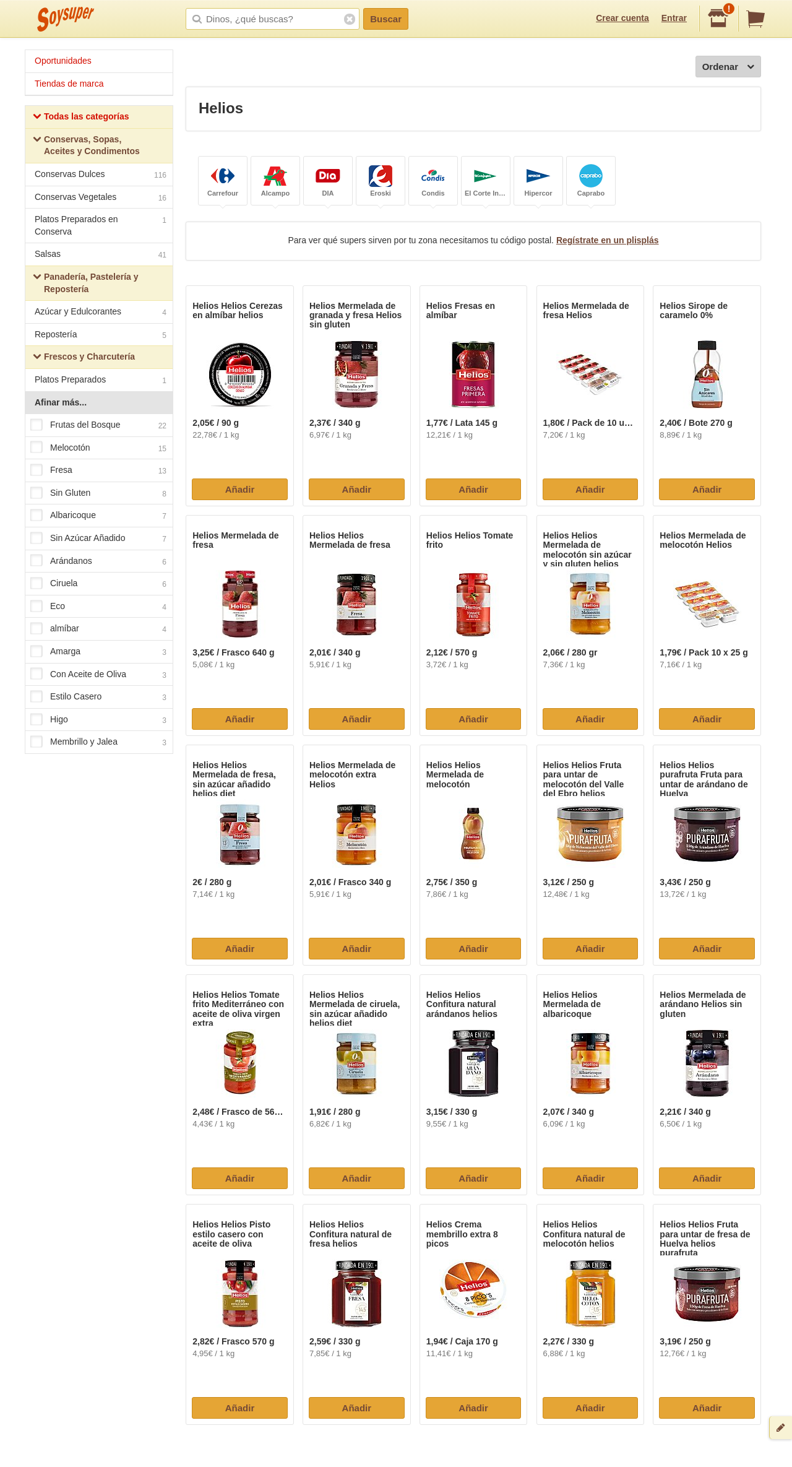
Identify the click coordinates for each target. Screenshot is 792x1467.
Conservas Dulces (100, 175)
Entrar (674, 18)
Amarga (98, 652)
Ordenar (728, 67)
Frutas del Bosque (98, 425)
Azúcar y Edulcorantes (100, 312)
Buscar (386, 19)
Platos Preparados (100, 380)
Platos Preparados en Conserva (100, 225)
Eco (98, 606)
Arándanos (98, 561)
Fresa (98, 471)
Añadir (240, 489)
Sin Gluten (98, 493)
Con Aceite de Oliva (98, 675)
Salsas (100, 255)
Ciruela (98, 584)
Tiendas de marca (69, 84)
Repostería (100, 335)
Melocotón (98, 448)
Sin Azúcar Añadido (98, 538)
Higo (98, 720)
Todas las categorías (81, 117)
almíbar (98, 629)
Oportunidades (63, 61)
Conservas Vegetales (100, 198)
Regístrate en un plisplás (607, 240)
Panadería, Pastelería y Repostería (86, 283)
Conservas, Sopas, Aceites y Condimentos (86, 145)
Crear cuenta (622, 18)
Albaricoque (98, 516)
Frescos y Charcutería (84, 358)
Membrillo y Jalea (98, 743)
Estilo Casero (98, 697)
